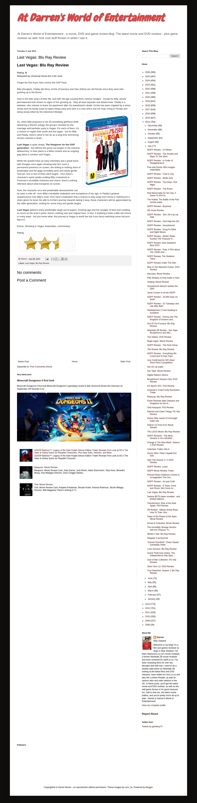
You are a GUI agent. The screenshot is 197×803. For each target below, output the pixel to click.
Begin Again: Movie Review (160, 341)
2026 (148, 72)
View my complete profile (153, 705)
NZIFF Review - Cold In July (160, 174)
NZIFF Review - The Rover (160, 189)
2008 (148, 625)
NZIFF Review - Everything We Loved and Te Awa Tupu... (161, 354)
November (153, 129)
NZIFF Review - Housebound (161, 225)
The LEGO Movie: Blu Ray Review (163, 431)
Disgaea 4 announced (157, 538)
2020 (148, 97)
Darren (160, 637)
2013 (148, 604)
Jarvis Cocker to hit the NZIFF (161, 292)
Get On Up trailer (155, 367)
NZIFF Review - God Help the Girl (163, 221)
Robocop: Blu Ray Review (159, 396)
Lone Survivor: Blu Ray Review (161, 549)
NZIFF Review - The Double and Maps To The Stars (162, 155)
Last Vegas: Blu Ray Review (37, 263)
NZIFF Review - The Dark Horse (162, 345)
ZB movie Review (155, 210)
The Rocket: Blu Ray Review (160, 349)
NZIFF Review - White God (160, 178)
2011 (148, 612)
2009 (148, 620)
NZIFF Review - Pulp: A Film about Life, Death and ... (163, 250)
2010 (148, 616)
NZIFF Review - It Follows (159, 150)
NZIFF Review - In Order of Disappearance (160, 161)
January (152, 599)
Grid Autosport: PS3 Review (160, 407)
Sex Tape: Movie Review (158, 371)
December (153, 125)
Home (74, 361)
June (150, 578)
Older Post (125, 361)
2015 (148, 118)
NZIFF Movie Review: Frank (160, 471)
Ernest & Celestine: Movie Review (163, 523)
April (150, 586)
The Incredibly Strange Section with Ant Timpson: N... (161, 528)
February (152, 595)
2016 (148, 113)
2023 (148, 85)
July (150, 146)
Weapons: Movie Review (46, 467)
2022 (148, 89)
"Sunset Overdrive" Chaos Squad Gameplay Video (163, 543)
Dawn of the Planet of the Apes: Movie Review (162, 517)
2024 (148, 80)
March (151, 590)
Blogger (149, 787)
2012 (148, 608)
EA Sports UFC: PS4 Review (160, 386)
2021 (148, 93)
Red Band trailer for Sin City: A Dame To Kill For (161, 194)
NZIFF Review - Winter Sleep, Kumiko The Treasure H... (161, 237)
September (153, 138)
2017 (148, 109)
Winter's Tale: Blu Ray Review (161, 534)
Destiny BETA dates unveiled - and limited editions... (163, 497)
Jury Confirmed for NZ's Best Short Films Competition (161, 361)
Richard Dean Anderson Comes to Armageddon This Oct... (163, 476)
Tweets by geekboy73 (152, 726)
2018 (148, 105)
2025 (148, 76)
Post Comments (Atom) (41, 366)
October (152, 133)
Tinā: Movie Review (43, 484)
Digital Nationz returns (157, 375)
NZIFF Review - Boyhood (159, 206)
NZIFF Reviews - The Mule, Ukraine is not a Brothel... (160, 437)
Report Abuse (150, 713)
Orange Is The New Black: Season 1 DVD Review (163, 443)
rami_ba (128, 787)
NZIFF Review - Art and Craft (161, 481)
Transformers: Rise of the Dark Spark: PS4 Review (161, 504)
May (150, 582)
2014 (148, 122)
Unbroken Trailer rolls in (158, 449)
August (151, 142)
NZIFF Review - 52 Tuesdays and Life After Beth (163, 304)
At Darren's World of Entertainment (90, 18)
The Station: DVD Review (159, 337)
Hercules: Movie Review (158, 274)
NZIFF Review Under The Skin (161, 263)
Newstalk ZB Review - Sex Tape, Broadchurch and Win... (162, 331)
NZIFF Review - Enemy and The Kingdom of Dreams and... (162, 318)
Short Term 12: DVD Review (160, 566)
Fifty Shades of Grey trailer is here (163, 278)
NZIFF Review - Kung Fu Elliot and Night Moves (161, 230)
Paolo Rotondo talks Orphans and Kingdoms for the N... (163, 402)
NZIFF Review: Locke (157, 466)
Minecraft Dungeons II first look (35, 380)
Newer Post (23, 361)
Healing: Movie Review (158, 282)
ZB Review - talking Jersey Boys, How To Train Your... (162, 511)
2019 (148, 101)
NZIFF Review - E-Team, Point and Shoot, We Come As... (161, 487)
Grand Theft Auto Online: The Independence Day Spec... (161, 554)
